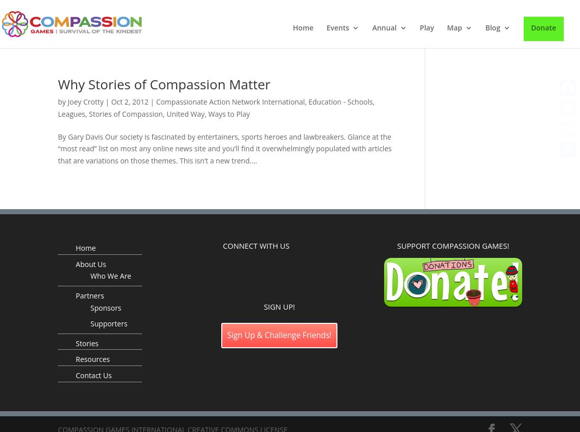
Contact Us (94, 375)
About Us (91, 264)
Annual (384, 28)
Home (303, 28)
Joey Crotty (86, 102)
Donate (543, 27)
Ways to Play (229, 114)
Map (454, 28)
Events (337, 28)
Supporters (108, 323)
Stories (87, 343)
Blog (492, 28)
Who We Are (110, 276)
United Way (185, 114)
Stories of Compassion (126, 114)
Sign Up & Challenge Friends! (279, 335)
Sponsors (105, 308)
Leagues (71, 114)
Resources (93, 359)
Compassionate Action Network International (230, 102)
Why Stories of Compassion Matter (164, 84)
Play (427, 28)
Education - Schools (341, 102)
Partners (90, 296)
